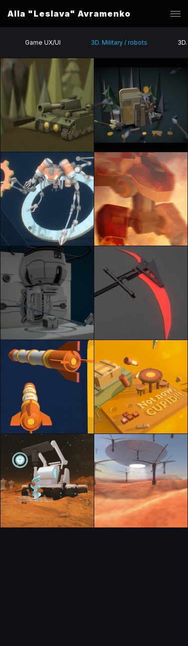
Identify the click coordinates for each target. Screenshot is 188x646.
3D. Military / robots (119, 42)
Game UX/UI (43, 42)
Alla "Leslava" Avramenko (69, 14)
